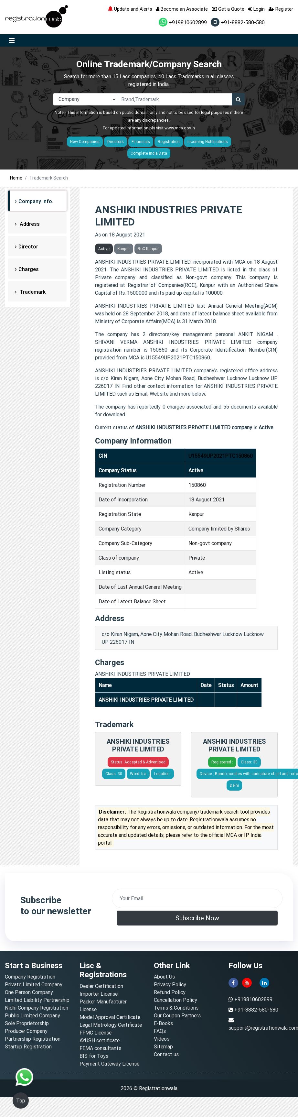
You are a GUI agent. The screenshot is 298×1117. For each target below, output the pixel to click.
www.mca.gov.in (180, 128)
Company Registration (30, 976)
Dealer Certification (101, 986)
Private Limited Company (33, 984)
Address (29, 224)
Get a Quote (228, 9)
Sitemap (163, 1046)
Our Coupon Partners (177, 1015)
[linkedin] (264, 982)
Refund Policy (170, 992)
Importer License (99, 994)
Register (281, 9)
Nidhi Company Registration (36, 1007)
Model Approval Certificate (110, 1017)
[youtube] (247, 982)
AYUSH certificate (100, 1040)
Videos (161, 1038)
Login (256, 9)
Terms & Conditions (176, 1007)
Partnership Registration (32, 1038)
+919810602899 (183, 22)
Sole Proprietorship (27, 1023)
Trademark (32, 292)
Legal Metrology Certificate (111, 1025)
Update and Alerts (130, 9)
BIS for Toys (94, 1056)
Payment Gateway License (109, 1063)
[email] (197, 898)
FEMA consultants (100, 1048)
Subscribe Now (197, 918)
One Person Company (29, 992)
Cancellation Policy (175, 1000)
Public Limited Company (32, 1015)
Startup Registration (28, 1046)
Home (16, 178)
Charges (28, 269)
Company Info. (35, 201)
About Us (164, 976)
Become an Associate (182, 9)
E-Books (163, 1023)
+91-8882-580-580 (238, 22)
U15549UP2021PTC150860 (220, 456)
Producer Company (26, 1031)
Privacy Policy (170, 984)
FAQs (160, 1031)
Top (20, 1100)
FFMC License (96, 1032)
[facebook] (233, 982)
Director (28, 246)
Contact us (166, 1054)
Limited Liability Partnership (37, 1000)
